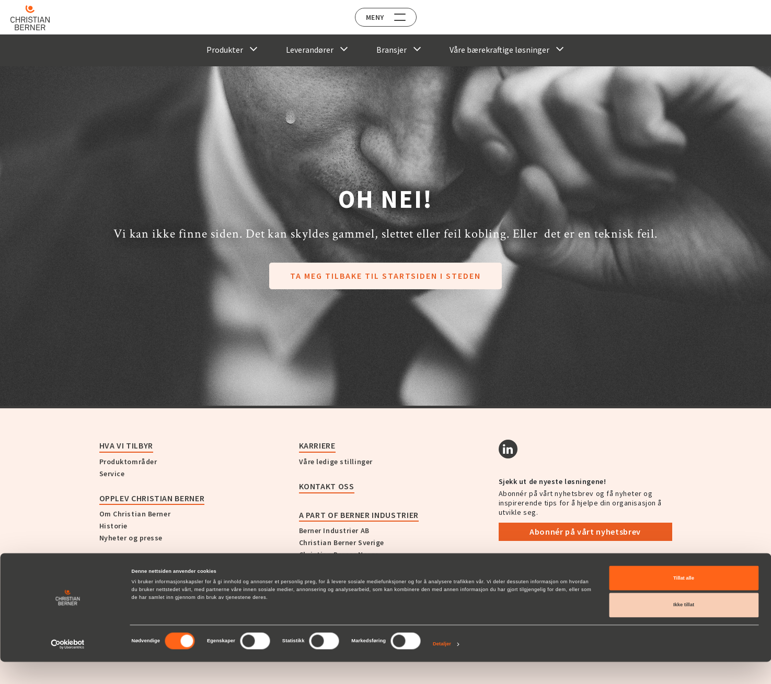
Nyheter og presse (131, 538)
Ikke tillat (683, 627)
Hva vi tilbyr (126, 445)
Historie (113, 525)
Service (112, 473)
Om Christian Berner (135, 513)
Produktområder (128, 461)
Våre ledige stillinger (336, 461)
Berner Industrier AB (334, 530)
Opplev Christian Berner (152, 498)
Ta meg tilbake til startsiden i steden (385, 275)
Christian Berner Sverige (341, 542)
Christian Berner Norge (339, 554)
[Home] (37, 17)
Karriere (317, 445)
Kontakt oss (326, 486)
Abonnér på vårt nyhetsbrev (585, 531)
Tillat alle (683, 600)
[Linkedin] (508, 449)
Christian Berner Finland (342, 566)
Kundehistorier (133, 562)
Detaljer (442, 666)
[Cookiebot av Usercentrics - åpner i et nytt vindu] (67, 666)
